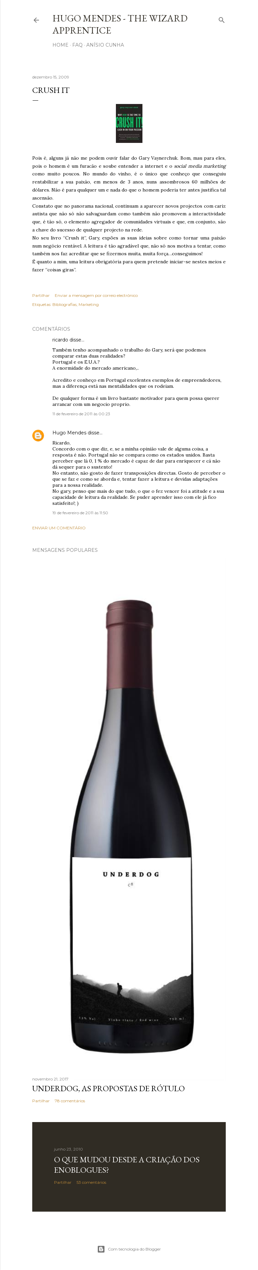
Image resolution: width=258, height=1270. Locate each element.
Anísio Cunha (105, 45)
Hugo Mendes (69, 433)
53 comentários (91, 1182)
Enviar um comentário (59, 527)
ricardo (60, 340)
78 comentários (70, 1100)
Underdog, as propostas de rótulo (108, 1088)
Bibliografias (64, 304)
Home (60, 45)
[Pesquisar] (222, 18)
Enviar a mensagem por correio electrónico (96, 295)
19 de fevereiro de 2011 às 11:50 (80, 512)
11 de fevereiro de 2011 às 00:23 (81, 413)
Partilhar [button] (41, 295)
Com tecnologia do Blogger (129, 1249)
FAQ (77, 45)
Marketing (89, 304)
